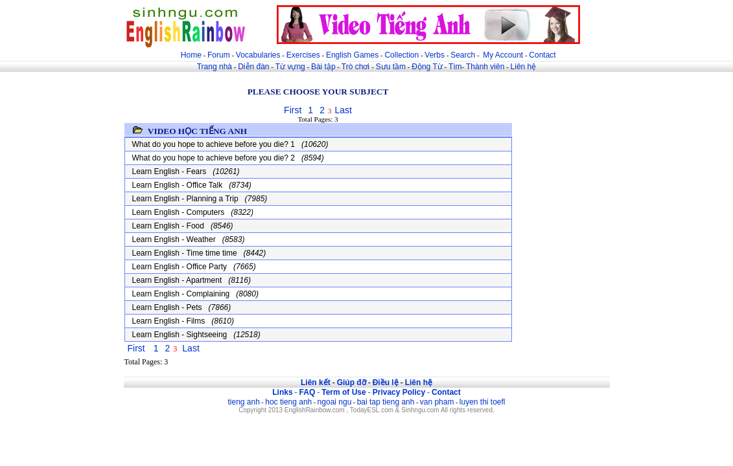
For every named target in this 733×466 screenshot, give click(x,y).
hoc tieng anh (288, 401)
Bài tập (323, 66)
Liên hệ (524, 66)
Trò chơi (357, 66)
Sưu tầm (391, 66)
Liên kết (316, 382)
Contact (542, 55)
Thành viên (485, 66)
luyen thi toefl (483, 401)
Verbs (435, 55)
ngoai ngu (335, 401)
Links (282, 392)
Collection (401, 55)
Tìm (455, 66)
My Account (503, 55)
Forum (218, 55)
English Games (352, 55)
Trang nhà (214, 66)
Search (462, 55)
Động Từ (427, 66)
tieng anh (243, 401)
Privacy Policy (399, 392)
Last (342, 110)
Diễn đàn (253, 66)
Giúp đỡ (351, 382)
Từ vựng (290, 66)
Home (191, 55)
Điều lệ (386, 382)
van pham (437, 401)
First (292, 110)
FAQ (307, 392)
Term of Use (343, 392)
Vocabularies (258, 55)
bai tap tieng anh (386, 401)
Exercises (303, 55)
